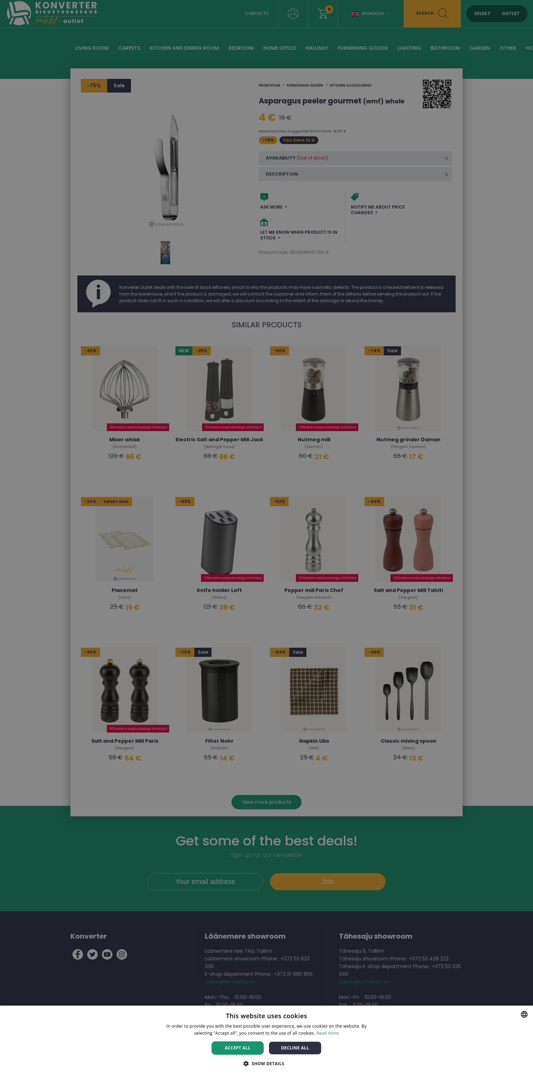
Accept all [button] (238, 1048)
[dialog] (266, 537)
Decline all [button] (295, 1048)
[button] (266, 1063)
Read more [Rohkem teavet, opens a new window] (328, 1033)
